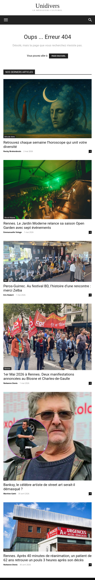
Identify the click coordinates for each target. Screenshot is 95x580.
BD (5, 280)
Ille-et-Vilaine (9, 217)
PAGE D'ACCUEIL (59, 56)
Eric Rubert (8, 295)
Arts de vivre (9, 136)
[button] (90, 20)
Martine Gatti (9, 493)
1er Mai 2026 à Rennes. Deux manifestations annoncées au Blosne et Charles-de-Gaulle (38, 376)
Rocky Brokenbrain (12, 151)
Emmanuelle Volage (12, 232)
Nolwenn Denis (10, 383)
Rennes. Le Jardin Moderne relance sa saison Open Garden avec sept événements (43, 225)
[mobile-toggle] (5, 20)
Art (5, 479)
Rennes (7, 368)
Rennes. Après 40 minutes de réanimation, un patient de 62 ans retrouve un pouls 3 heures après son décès (47, 558)
